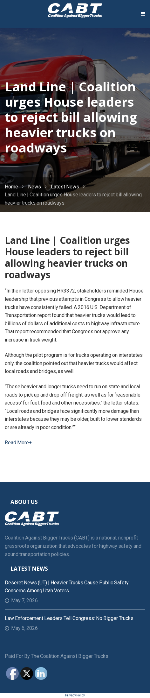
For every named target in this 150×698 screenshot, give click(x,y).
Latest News (65, 187)
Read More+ (18, 443)
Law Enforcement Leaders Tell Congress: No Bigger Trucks (69, 618)
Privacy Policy (75, 695)
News (34, 187)
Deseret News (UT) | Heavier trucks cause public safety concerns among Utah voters (67, 587)
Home (11, 187)
